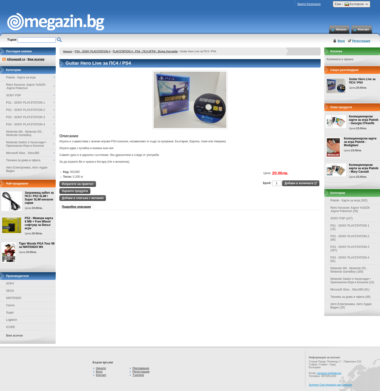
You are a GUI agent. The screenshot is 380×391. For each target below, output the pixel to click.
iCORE (10, 327)
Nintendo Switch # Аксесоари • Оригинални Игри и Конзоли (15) (352, 280)
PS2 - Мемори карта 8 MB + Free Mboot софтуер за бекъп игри (39, 223)
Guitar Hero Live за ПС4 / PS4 (362, 80)
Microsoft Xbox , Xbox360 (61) (349, 289)
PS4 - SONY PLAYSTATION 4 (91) (349, 259)
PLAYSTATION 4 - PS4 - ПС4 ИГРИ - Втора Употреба (145, 51)
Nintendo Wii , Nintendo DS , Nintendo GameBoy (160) (348, 270)
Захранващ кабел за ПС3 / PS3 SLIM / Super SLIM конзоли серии (39, 198)
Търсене (138, 375)
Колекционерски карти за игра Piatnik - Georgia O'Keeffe (363, 120)
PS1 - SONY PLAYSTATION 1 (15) (349, 227)
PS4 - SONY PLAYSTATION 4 (92, 51)
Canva (10, 305)
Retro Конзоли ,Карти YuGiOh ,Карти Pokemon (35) (350, 209)
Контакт (363, 29)
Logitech (11, 320)
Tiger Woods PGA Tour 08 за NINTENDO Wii (37, 245)
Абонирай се (16, 59)
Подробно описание (76, 206)
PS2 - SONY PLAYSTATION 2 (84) (349, 238)
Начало (341, 29)
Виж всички (36, 59)
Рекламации (141, 368)
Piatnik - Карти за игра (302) (349, 200)
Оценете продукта (75, 191)
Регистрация (361, 41)
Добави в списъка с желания (82, 198)
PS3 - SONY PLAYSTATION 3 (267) (349, 248)
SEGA (10, 290)
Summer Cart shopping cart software (330, 384)
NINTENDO (13, 298)
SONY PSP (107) (341, 218)
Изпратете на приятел (78, 184)
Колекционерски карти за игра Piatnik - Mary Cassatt (363, 168)
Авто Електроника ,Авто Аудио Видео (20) (351, 305)
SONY (10, 283)
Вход (341, 41)
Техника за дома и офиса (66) (350, 297)
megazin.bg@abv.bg (329, 373)
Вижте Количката (308, 4)
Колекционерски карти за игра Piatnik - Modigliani (360, 142)
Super (10, 312)
